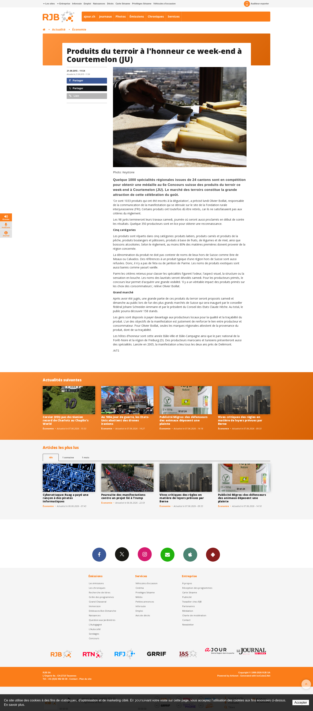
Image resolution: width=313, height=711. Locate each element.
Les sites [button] (49, 3)
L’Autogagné (95, 624)
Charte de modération (194, 615)
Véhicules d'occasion (164, 3)
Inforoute (77, 3)
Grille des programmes (101, 597)
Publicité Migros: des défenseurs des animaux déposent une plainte (183, 420)
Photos (121, 16)
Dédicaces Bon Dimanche (102, 610)
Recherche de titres (99, 592)
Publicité (187, 597)
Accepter (300, 702)
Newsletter (188, 624)
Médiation (187, 610)
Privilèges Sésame (142, 3)
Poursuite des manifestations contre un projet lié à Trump (123, 496)
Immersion (95, 606)
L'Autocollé (95, 629)
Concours (94, 638)
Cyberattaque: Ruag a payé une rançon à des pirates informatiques (65, 498)
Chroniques (156, 16)
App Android (213, 554)
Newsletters (167, 554)
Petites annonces (145, 601)
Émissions (137, 16)
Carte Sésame (123, 3)
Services (174, 16)
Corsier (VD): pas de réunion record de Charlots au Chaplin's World (65, 420)
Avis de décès (143, 615)
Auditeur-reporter (256, 4)
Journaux (105, 16)
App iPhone (190, 554)
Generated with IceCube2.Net (255, 676)
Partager (76, 80)
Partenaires (188, 606)
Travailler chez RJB (192, 601)
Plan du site (85, 679)
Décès (110, 3)
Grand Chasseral (97, 601)
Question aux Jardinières (102, 620)
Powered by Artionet (227, 676)
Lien (74, 95)
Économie (79, 29)
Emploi (87, 3)
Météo (139, 597)
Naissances (99, 3)
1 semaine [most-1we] (68, 457)
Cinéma (140, 588)
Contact (186, 620)
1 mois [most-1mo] (85, 457)
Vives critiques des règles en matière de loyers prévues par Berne (240, 420)
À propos (187, 583)
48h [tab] (51, 457)
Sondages (94, 633)
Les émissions (96, 583)
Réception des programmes (197, 588)
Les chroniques (97, 588)
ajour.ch (89, 16)
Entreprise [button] (63, 3)
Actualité (58, 29)
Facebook (99, 554)
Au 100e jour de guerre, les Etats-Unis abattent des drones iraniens (125, 420)
